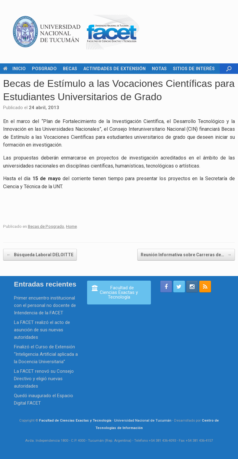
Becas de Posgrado (46, 226)
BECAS (70, 68)
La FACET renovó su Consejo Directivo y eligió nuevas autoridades (44, 378)
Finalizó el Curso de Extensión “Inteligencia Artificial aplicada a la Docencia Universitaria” (46, 354)
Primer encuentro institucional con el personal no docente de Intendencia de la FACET (45, 305)
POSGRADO (44, 68)
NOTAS (159, 68)
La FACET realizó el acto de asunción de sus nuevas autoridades (42, 330)
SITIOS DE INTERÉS (194, 68)
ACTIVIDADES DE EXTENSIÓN (114, 68)
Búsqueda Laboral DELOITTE (40, 254)
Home (71, 226)
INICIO (14, 68)
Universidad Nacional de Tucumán (142, 420)
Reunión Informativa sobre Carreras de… (186, 254)
